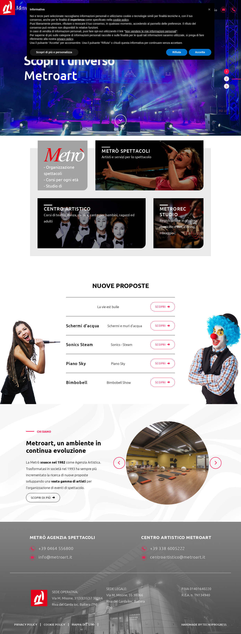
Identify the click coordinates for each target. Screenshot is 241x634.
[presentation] (119, 463)
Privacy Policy (25, 624)
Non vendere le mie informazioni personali (150, 31)
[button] (209, 9)
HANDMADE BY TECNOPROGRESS (204, 624)
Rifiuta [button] (176, 52)
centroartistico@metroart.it (173, 557)
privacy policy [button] (65, 38)
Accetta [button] (200, 52)
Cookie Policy (54, 624)
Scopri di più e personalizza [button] (54, 52)
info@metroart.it (51, 557)
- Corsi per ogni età (61, 179)
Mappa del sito (83, 624)
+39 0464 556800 (51, 549)
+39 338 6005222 (163, 549)
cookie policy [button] (120, 19)
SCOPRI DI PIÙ (43, 497)
